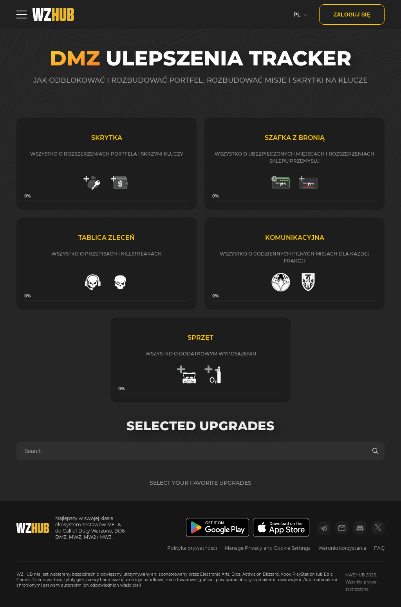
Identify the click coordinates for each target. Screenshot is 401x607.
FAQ (379, 548)
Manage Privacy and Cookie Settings (268, 548)
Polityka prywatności (192, 548)
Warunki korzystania (342, 548)
